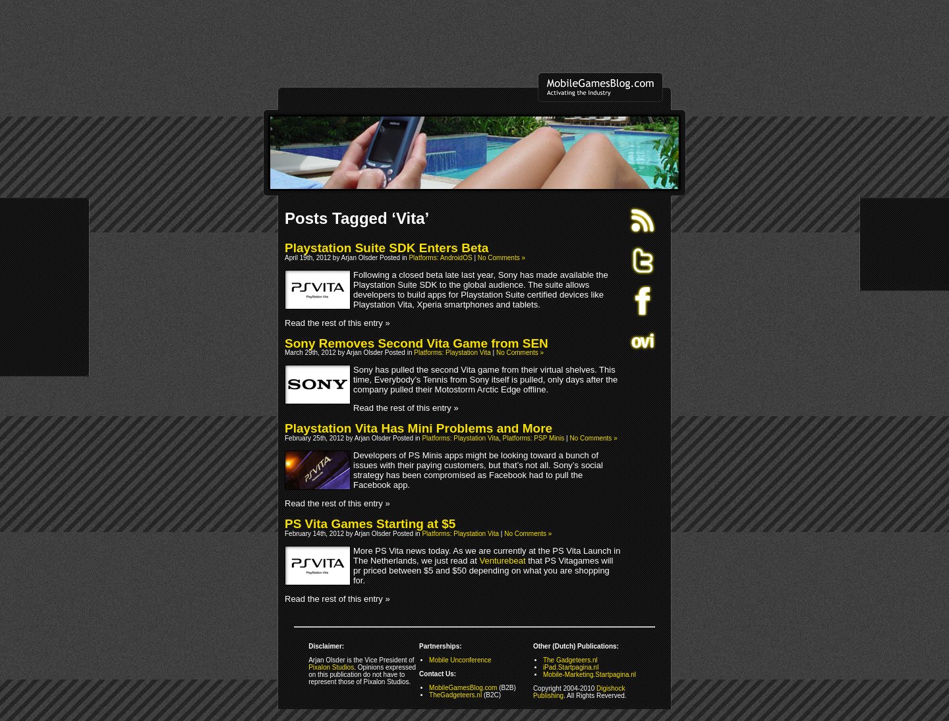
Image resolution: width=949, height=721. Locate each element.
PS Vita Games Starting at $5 (370, 524)
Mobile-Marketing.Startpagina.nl (589, 674)
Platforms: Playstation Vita (452, 352)
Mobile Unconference (460, 660)
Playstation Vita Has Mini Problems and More (418, 428)
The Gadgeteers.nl (570, 660)
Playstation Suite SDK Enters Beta (386, 248)
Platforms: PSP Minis (534, 438)
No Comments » (501, 257)
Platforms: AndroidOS (440, 257)
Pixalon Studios (331, 667)
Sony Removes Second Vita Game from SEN (416, 343)
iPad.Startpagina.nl (571, 667)
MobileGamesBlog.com (463, 687)
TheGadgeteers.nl (455, 695)
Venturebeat (503, 561)
